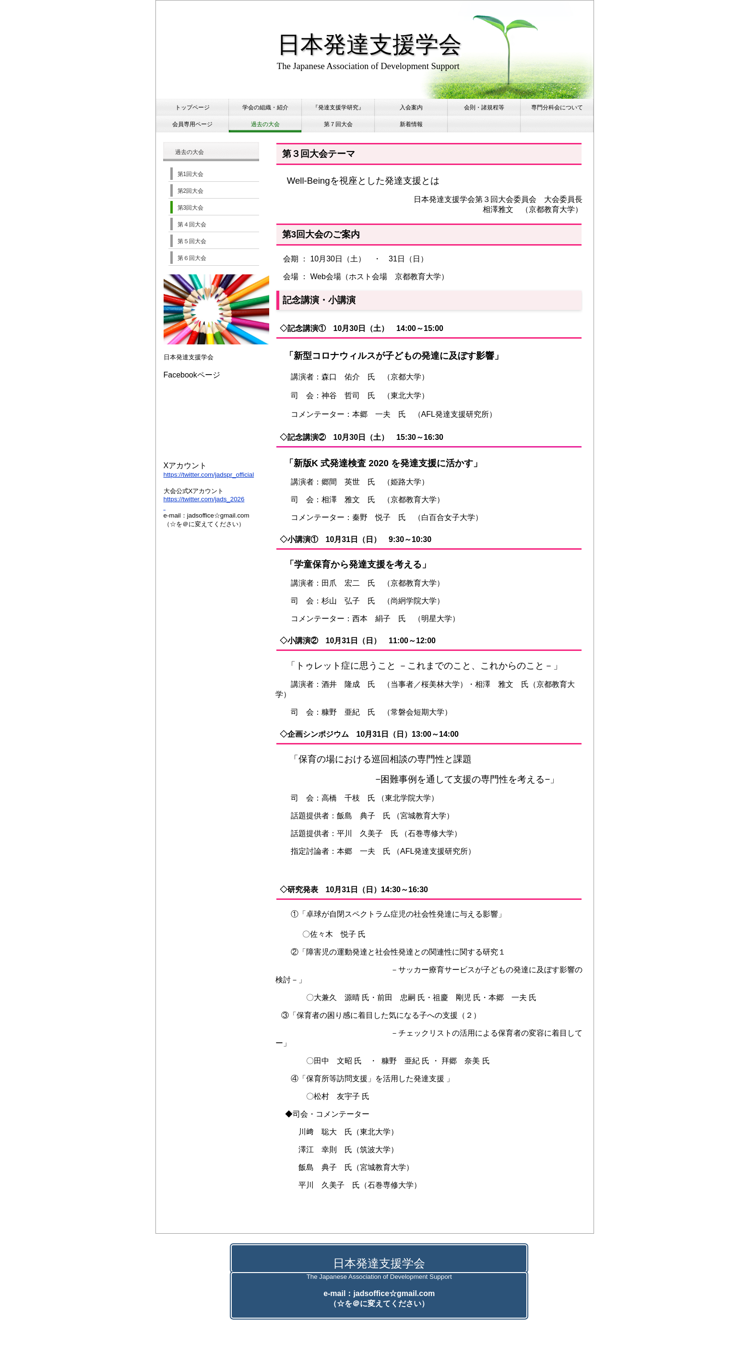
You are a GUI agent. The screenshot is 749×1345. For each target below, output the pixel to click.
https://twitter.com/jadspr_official (209, 474)
